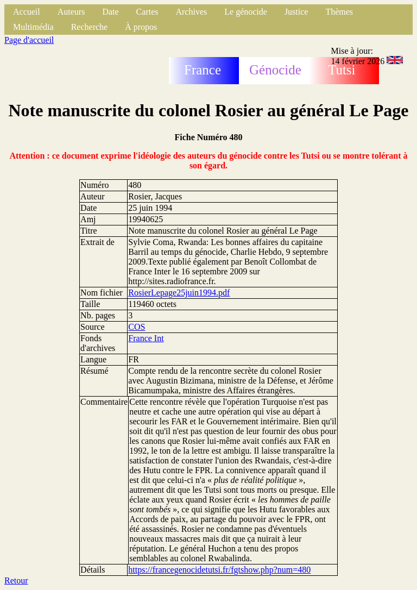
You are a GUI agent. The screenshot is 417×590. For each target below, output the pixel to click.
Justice (296, 11)
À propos (141, 27)
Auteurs (71, 11)
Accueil (26, 11)
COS (136, 326)
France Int (145, 338)
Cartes (147, 11)
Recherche (89, 27)
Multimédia (33, 27)
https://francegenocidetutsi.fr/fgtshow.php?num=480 (219, 569)
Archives (191, 11)
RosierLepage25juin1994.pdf (179, 292)
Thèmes (339, 11)
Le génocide (245, 11)
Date (110, 11)
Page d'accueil (29, 40)
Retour (16, 580)
